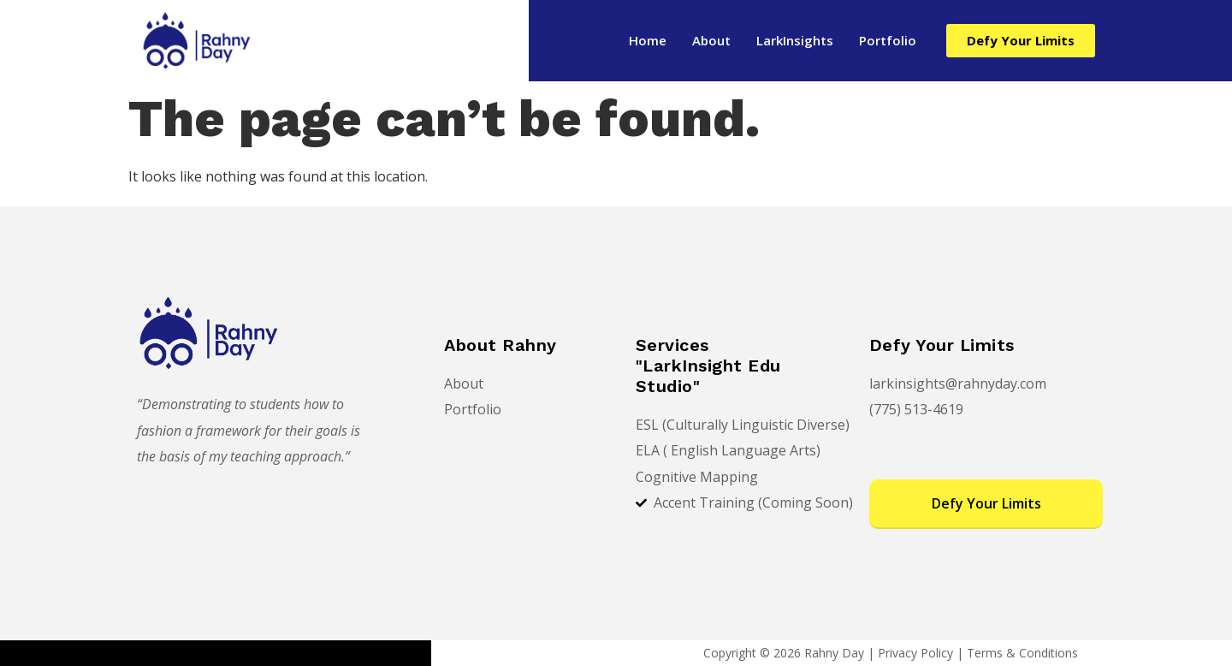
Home (647, 40)
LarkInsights (794, 40)
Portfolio (887, 40)
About (711, 40)
